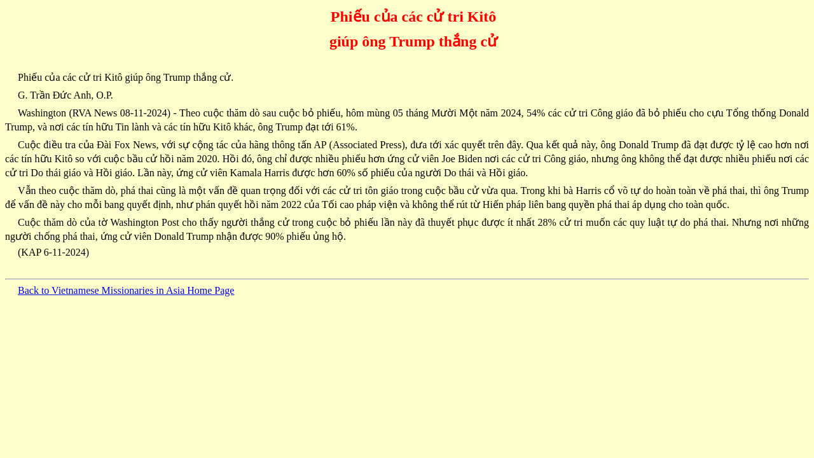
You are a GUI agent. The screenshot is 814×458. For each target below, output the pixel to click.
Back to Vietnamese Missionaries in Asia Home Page (126, 290)
